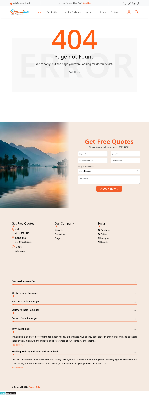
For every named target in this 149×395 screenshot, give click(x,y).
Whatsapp (20, 251)
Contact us (60, 234)
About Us (59, 230)
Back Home (74, 72)
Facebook (104, 230)
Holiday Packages (72, 12)
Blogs (103, 12)
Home (39, 12)
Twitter (102, 234)
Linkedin (103, 242)
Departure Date (86, 166)
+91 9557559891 (23, 233)
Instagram (103, 238)
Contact (114, 12)
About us (90, 12)
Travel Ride (34, 387)
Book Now (87, 3)
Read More (17, 344)
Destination (52, 12)
